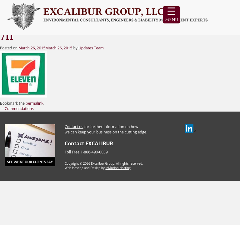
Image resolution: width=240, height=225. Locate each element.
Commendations (17, 108)
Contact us (74, 126)
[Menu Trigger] (171, 14)
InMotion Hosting (118, 168)
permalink (34, 103)
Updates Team (91, 48)
